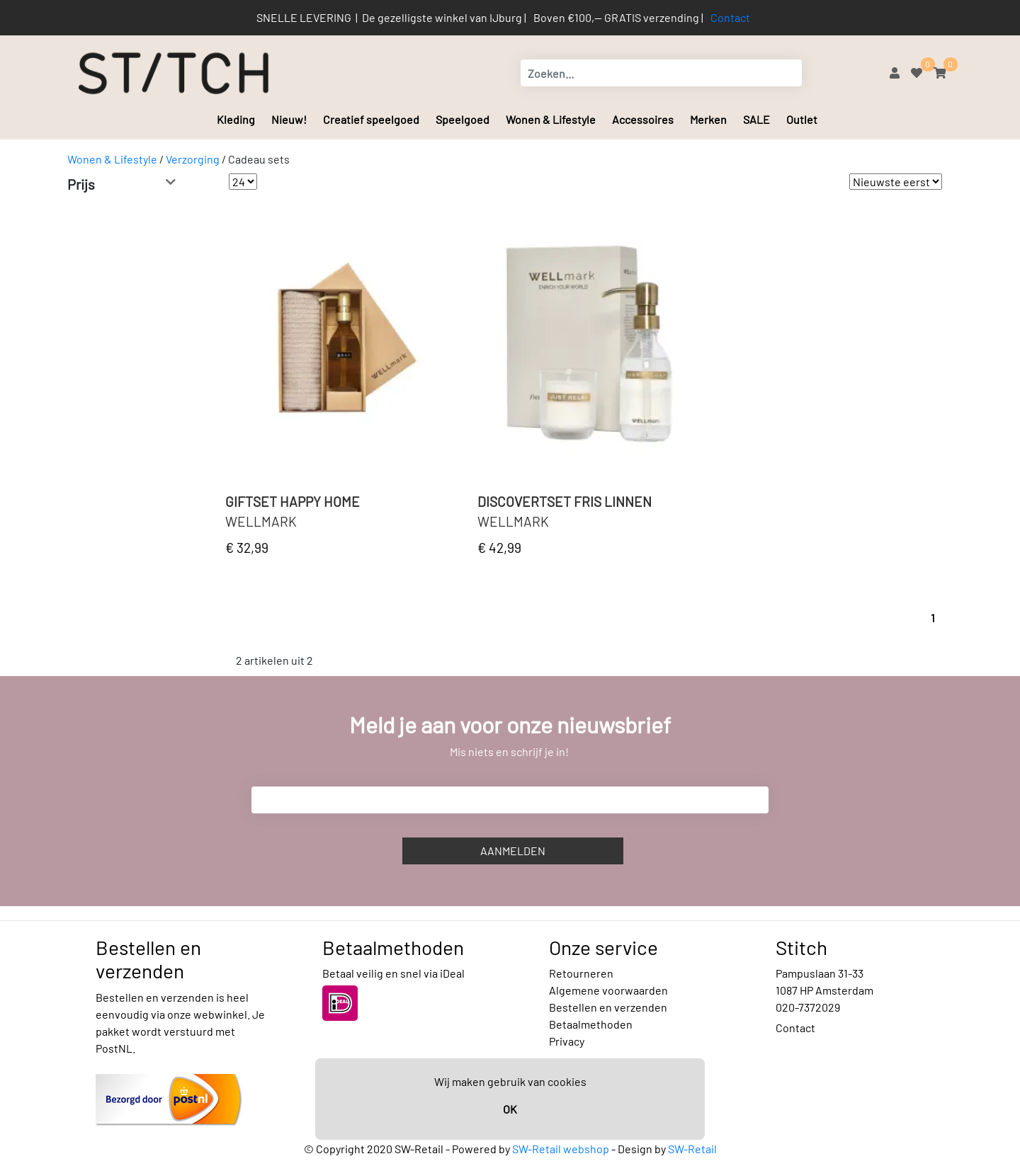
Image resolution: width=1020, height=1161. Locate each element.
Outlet (801, 119)
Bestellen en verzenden (608, 1007)
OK (510, 1109)
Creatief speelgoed (371, 119)
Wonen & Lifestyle (551, 119)
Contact (730, 17)
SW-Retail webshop (560, 1148)
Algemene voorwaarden (608, 990)
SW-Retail (692, 1148)
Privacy (566, 1041)
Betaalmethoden (591, 1024)
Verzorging (193, 159)
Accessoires (643, 119)
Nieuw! (289, 119)
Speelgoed (462, 119)
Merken (708, 119)
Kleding (236, 119)
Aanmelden (512, 850)
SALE (756, 119)
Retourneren (581, 973)
